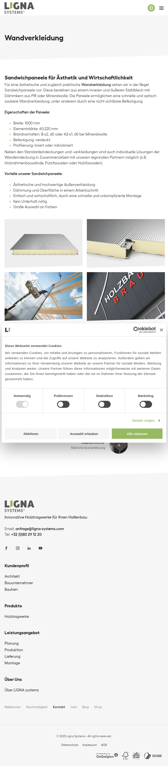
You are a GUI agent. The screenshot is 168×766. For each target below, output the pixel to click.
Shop (98, 707)
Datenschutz (69, 745)
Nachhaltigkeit (37, 707)
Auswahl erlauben (84, 433)
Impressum (89, 745)
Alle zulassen (137, 433)
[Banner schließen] (161, 329)
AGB (104, 745)
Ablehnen (30, 433)
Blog (85, 707)
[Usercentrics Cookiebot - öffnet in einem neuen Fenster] (136, 330)
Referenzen (13, 707)
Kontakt (59, 707)
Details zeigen (143, 420)
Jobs (73, 707)
